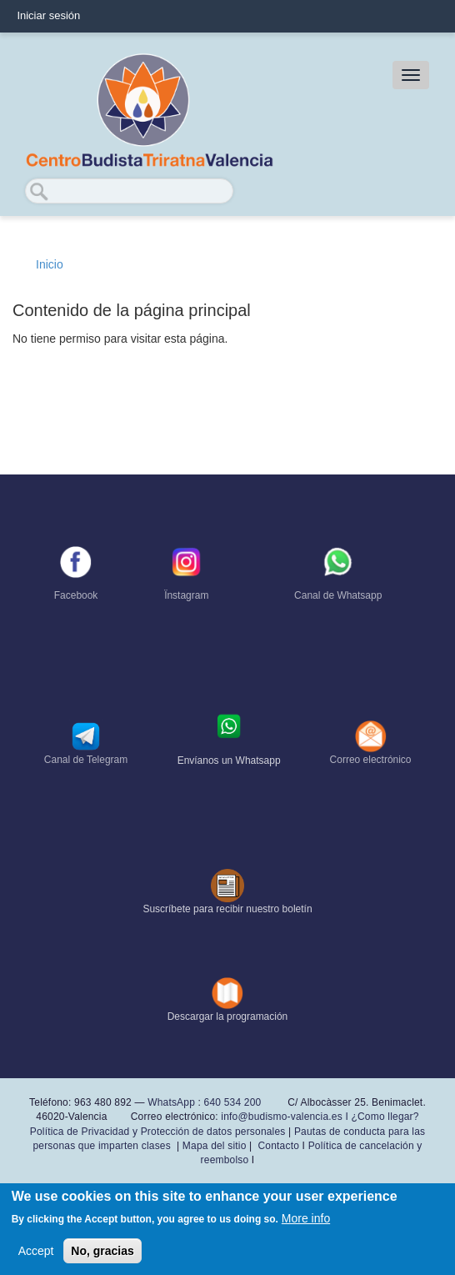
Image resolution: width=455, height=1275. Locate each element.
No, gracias (102, 1251)
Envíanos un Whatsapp (229, 760)
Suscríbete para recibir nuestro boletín (227, 909)
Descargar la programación (228, 1016)
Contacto (278, 1146)
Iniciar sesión (48, 15)
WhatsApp (171, 1102)
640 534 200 (231, 1102)
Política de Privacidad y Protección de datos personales (158, 1131)
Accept (36, 1251)
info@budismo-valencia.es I (286, 1116)
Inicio (49, 264)
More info (306, 1219)
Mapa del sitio (214, 1146)
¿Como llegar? (384, 1116)
